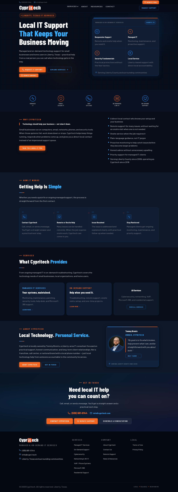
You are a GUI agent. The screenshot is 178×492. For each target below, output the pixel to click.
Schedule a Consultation (115, 421)
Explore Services (59, 69)
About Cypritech (29, 365)
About (84, 7)
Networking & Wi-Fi (81, 459)
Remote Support (28, 75)
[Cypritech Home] (30, 7)
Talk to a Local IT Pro (32, 149)
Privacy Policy (138, 449)
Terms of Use (138, 445)
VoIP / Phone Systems (82, 463)
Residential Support (81, 472)
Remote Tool (150, 2)
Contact (110, 7)
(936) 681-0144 (25, 2)
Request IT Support (32, 69)
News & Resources (110, 459)
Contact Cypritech (59, 421)
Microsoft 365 (79, 468)
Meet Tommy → (133, 356)
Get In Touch (50, 365)
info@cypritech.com (100, 414)
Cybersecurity (79, 454)
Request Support (149, 8)
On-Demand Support (81, 449)
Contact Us (107, 449)
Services (72, 6)
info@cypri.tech (40, 2)
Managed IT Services (81, 445)
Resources (97, 7)
